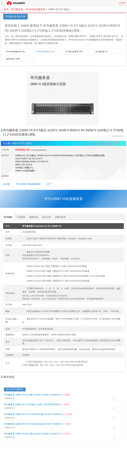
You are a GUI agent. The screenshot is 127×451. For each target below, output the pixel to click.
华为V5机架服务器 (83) (45, 51)
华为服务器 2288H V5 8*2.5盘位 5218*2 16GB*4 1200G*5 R (32, 395)
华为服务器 (17, 9)
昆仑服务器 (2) (101, 51)
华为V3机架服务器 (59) (15, 51)
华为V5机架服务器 (35, 9)
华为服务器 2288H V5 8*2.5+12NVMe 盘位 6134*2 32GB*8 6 (33, 414)
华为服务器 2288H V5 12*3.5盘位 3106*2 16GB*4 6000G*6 (32, 404)
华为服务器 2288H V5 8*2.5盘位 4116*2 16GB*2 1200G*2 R (32, 433)
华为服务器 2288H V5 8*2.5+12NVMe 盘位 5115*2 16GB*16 (33, 424)
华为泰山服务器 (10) (74, 51)
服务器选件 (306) (13, 59)
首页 (6, 9)
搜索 (122, 3)
